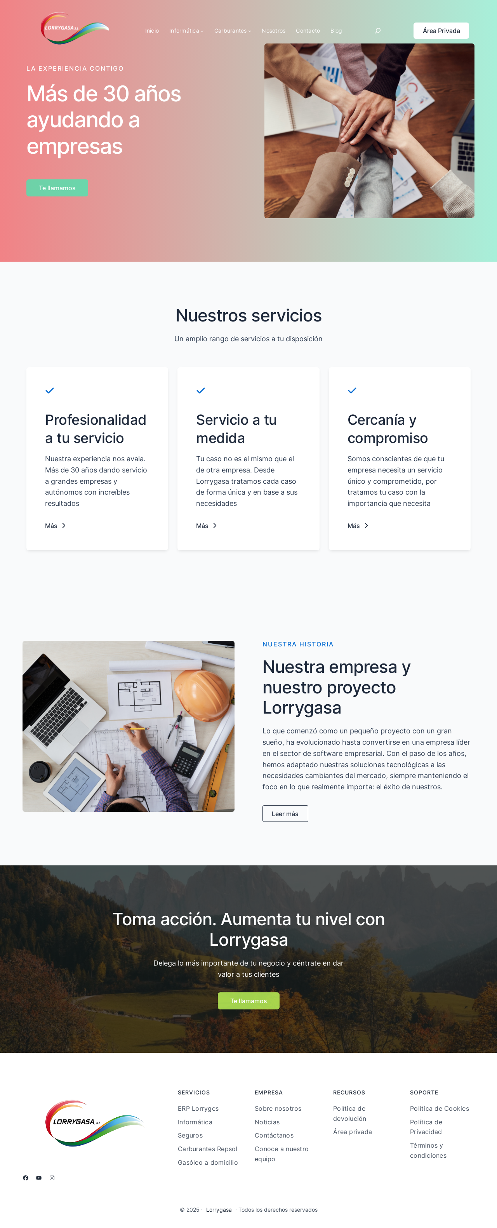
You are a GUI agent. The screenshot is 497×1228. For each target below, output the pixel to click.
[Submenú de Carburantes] (249, 30)
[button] (55, 526)
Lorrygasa (219, 1209)
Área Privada (441, 31)
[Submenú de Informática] (201, 30)
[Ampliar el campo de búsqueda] (378, 31)
